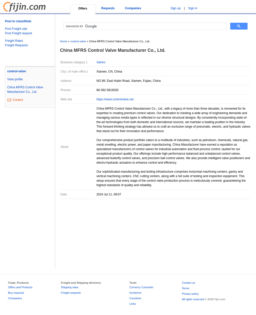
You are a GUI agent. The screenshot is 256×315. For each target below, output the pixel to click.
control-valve (16, 71)
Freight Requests (16, 45)
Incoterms (136, 292)
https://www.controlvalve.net (115, 99)
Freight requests (71, 292)
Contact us (188, 282)
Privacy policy (190, 293)
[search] (144, 26)
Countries (135, 298)
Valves (100, 62)
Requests (108, 8)
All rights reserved (193, 299)
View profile (15, 79)
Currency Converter (142, 287)
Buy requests (16, 292)
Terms (185, 288)
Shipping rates (69, 287)
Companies (133, 8)
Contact (18, 100)
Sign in (193, 8)
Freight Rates (14, 41)
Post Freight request (18, 33)
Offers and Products (20, 287)
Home (63, 41)
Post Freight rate (16, 29)
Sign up (175, 8)
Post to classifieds (18, 21)
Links (133, 303)
